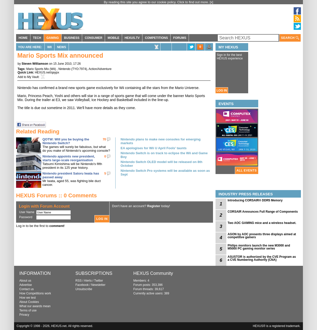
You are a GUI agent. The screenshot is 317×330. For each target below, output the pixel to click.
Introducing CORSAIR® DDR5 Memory (255, 200)
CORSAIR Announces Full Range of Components (263, 211)
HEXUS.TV (132, 38)
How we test (27, 297)
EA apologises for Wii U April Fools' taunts (154, 148)
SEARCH (290, 38)
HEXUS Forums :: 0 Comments (56, 195)
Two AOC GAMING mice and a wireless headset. (262, 222)
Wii (49, 47)
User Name (26, 212)
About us (25, 280)
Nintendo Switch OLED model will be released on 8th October (161, 164)
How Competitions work (35, 293)
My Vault (33, 77)
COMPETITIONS (156, 38)
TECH (37, 38)
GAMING (52, 38)
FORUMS (179, 38)
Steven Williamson (35, 63)
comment (56, 226)
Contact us (26, 289)
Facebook (82, 285)
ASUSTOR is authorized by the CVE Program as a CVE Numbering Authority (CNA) (262, 258)
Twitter (98, 280)
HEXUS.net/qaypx (47, 72)
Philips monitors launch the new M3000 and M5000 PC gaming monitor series (259, 247)
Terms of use (28, 310)
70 (104, 139)
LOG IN (222, 90)
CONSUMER (93, 38)
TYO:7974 (79, 69)
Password (25, 217)
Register (153, 206)
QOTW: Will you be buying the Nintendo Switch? (65, 141)
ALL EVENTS (247, 170)
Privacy (24, 314)
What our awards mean (34, 306)
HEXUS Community (153, 273)
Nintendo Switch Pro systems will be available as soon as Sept (165, 172)
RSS (78, 280)
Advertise (25, 285)
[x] (211, 2)
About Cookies (29, 302)
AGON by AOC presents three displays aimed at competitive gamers (262, 236)
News (61, 47)
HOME (23, 38)
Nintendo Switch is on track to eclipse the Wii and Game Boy (164, 155)
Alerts (88, 280)
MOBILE (113, 38)
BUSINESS (71, 38)
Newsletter (98, 285)
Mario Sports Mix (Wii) (41, 69)
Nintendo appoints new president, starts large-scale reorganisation (68, 158)
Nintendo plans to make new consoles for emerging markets (161, 141)
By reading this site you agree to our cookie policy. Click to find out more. (157, 2)
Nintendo (64, 69)
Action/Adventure (100, 69)
